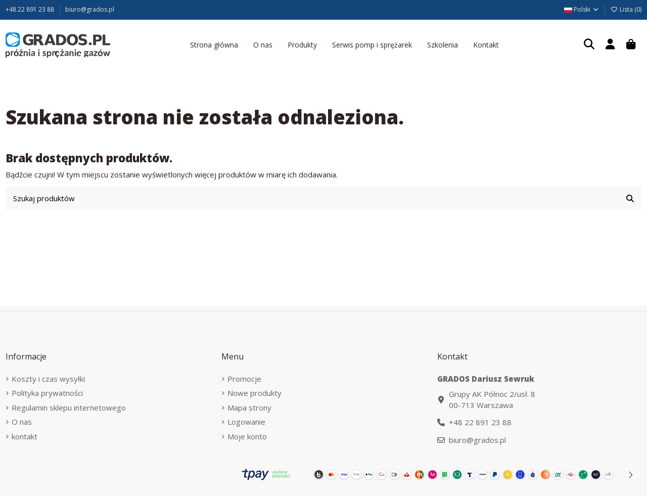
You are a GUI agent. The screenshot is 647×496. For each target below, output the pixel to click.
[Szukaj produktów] (630, 198)
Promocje (244, 379)
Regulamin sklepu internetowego (69, 407)
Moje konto (247, 436)
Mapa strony (249, 407)
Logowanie (246, 422)
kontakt (24, 436)
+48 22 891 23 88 (31, 9)
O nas (22, 422)
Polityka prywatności (47, 393)
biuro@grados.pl (89, 9)
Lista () (626, 9)
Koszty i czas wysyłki (48, 379)
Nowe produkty (254, 393)
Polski (581, 9)
